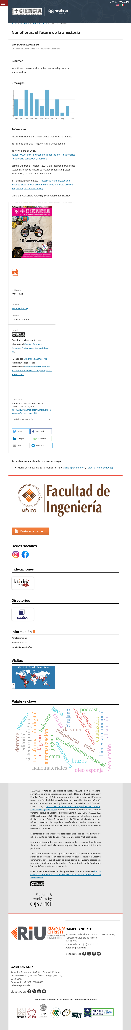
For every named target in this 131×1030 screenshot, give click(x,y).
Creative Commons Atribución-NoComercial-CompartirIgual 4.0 (30, 348)
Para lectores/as (19, 637)
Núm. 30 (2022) (20, 308)
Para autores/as (19, 642)
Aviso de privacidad (76, 947)
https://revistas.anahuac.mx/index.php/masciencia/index (73, 806)
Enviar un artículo (31, 531)
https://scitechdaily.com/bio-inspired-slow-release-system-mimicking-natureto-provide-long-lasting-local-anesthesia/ (43, 184)
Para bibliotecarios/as (22, 647)
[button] (21, 431)
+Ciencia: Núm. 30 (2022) (99, 467)
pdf (15, 272)
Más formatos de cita (23, 419)
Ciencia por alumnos (74, 467)
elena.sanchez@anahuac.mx (43, 809)
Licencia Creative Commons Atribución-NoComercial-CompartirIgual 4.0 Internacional (32, 370)
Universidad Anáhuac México (37, 358)
